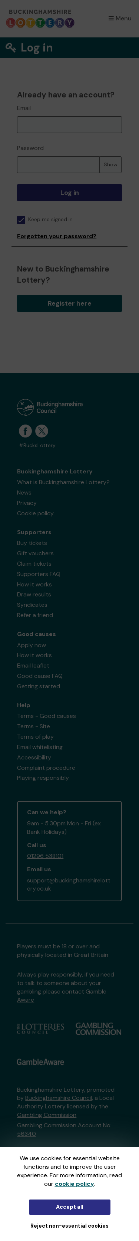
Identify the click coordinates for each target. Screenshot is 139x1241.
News (24, 492)
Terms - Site (33, 726)
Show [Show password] (111, 164)
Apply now (31, 645)
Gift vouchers (35, 553)
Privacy (27, 503)
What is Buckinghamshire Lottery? (63, 482)
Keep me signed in (45, 219)
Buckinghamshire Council (58, 1098)
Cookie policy (35, 513)
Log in (69, 192)
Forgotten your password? (56, 236)
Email (24, 108)
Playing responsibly (43, 778)
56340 (26, 1134)
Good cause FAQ (40, 676)
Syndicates (32, 605)
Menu (120, 18)
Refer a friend (35, 615)
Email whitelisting (40, 747)
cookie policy (74, 1184)
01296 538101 (45, 856)
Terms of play (35, 737)
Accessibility (34, 757)
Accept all (69, 1207)
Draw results (34, 594)
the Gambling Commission (62, 1110)
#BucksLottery (37, 445)
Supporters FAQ (38, 574)
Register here (70, 303)
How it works (34, 584)
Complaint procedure (46, 768)
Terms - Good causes (46, 716)
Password (30, 148)
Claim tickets (34, 564)
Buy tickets (32, 543)
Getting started (38, 686)
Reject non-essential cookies (69, 1225)
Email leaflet (33, 665)
